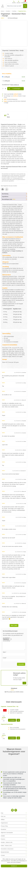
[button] (18, 2)
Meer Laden (14, 625)
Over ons (3, 816)
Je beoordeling (6, 640)
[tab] (14, 199)
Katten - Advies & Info (6, 845)
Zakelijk (3, 835)
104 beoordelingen (13, 18)
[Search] (25, 6)
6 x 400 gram (7, 76)
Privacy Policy (4, 826)
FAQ (2, 813)
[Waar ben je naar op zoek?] (14, 6)
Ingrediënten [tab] (5, 196)
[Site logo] (5, 2)
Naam (4, 652)
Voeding (14, 11)
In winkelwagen (16, 88)
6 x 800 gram (7, 80)
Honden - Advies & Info (6, 842)
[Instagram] (15, 810)
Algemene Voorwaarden (7, 832)
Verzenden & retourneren (7, 848)
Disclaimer (3, 829)
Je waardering (6, 637)
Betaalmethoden (5, 852)
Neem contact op (14, 84)
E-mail (4, 657)
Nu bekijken (12, 720)
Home (2, 11)
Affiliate (3, 819)
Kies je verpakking (6, 73)
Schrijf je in (14, 866)
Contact (3, 855)
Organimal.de (4, 822)
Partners (3, 839)
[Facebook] (12, 810)
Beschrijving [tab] (5, 193)
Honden (8, 11)
